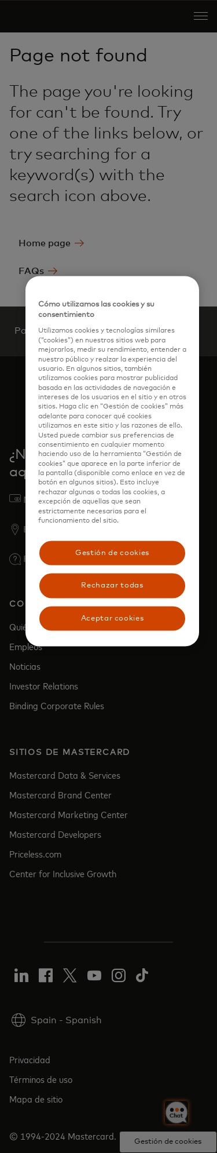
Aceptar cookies (112, 618)
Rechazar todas (112, 585)
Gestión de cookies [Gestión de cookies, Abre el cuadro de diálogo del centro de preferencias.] (112, 553)
